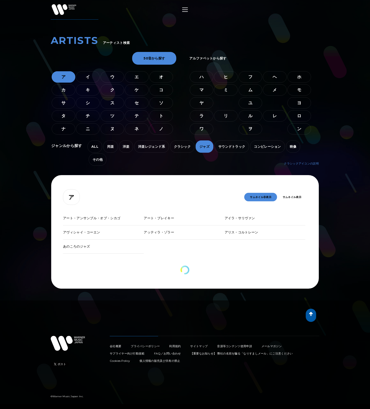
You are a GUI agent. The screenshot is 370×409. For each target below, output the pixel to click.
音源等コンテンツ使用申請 (234, 346)
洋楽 (126, 146)
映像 (293, 146)
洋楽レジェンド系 (151, 146)
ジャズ (204, 146)
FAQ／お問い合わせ (167, 353)
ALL (94, 146)
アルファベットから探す (207, 58)
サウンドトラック (231, 146)
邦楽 (110, 146)
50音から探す (154, 58)
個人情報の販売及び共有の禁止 (159, 361)
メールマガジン (271, 346)
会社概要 (115, 346)
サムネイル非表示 (260, 197)
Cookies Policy (120, 361)
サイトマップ (199, 346)
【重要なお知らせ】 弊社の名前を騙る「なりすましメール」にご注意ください (241, 353)
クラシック (182, 146)
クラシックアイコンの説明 (301, 163)
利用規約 (175, 346)
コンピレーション (267, 146)
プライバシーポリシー (145, 346)
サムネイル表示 (292, 197)
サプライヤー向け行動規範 (127, 353)
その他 (97, 159)
